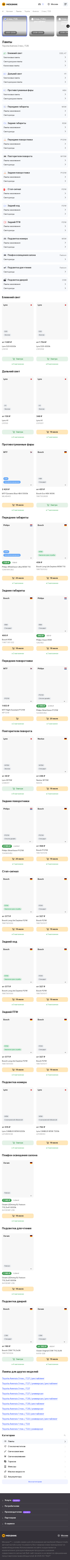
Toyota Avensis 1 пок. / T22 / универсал (22, 1429)
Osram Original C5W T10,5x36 (52, 1352)
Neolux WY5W (52, 781)
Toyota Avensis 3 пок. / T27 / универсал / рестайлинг (30, 1383)
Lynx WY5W (18, 781)
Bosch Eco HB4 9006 (52, 495)
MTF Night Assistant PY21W (18, 711)
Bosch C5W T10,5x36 (18, 1352)
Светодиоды (35, 115)
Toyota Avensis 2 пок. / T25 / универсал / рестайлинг (30, 1398)
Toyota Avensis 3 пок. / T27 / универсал (22, 1393)
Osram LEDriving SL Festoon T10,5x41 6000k (18, 1207)
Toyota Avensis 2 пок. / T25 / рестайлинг (23, 1403)
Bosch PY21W (52, 851)
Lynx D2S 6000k (18, 348)
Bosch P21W (52, 922)
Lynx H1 (18, 422)
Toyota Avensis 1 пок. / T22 (16, 1424)
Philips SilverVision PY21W (52, 711)
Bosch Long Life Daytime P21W (18, 922)
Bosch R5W (18, 641)
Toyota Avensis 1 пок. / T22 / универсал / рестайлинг (29, 1418)
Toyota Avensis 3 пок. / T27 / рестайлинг (23, 1378)
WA (65, 1555)
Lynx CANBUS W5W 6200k (18, 1132)
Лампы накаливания (35, 111)
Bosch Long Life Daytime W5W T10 (52, 568)
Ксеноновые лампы (35, 65)
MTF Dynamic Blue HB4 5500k (18, 495)
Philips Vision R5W (52, 641)
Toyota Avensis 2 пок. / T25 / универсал (22, 1408)
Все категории (35, 1482)
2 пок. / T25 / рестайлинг (40, 20)
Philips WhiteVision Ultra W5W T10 (18, 568)
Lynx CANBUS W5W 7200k (52, 1132)
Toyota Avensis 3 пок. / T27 (16, 1388)
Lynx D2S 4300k (52, 348)
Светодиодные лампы (35, 61)
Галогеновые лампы (35, 57)
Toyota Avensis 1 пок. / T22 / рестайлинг (23, 1413)
